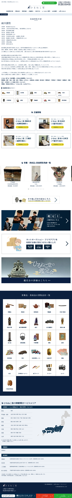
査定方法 (37, 11)
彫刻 (47, 93)
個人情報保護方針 (48, 484)
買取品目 (17, 11)
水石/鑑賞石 (49, 327)
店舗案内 (31, 11)
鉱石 (36, 327)
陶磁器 (34, 100)
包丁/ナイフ (36, 373)
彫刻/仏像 (62, 327)
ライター (49, 373)
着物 (47, 100)
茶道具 (6, 93)
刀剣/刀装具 (62, 312)
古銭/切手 (49, 358)
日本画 (20, 93)
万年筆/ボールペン (22, 373)
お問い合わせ (62, 11)
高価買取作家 (9, 11)
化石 (9, 373)
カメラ (62, 373)
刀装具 (63, 93)
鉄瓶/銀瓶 (22, 342)
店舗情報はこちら (22, 127)
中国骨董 (36, 342)
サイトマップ (63, 484)
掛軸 (49, 342)
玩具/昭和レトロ (36, 358)
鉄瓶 (19, 100)
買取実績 (24, 11)
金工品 (9, 342)
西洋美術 (62, 100)
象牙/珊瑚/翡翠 (22, 327)
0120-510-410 (9, 491)
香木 (23, 358)
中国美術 (6, 100)
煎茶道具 (36, 312)
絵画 (62, 342)
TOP (2, 14)
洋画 (33, 93)
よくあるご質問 (46, 11)
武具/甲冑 (9, 327)
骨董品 (9, 312)
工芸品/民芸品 (9, 389)
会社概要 (54, 11)
